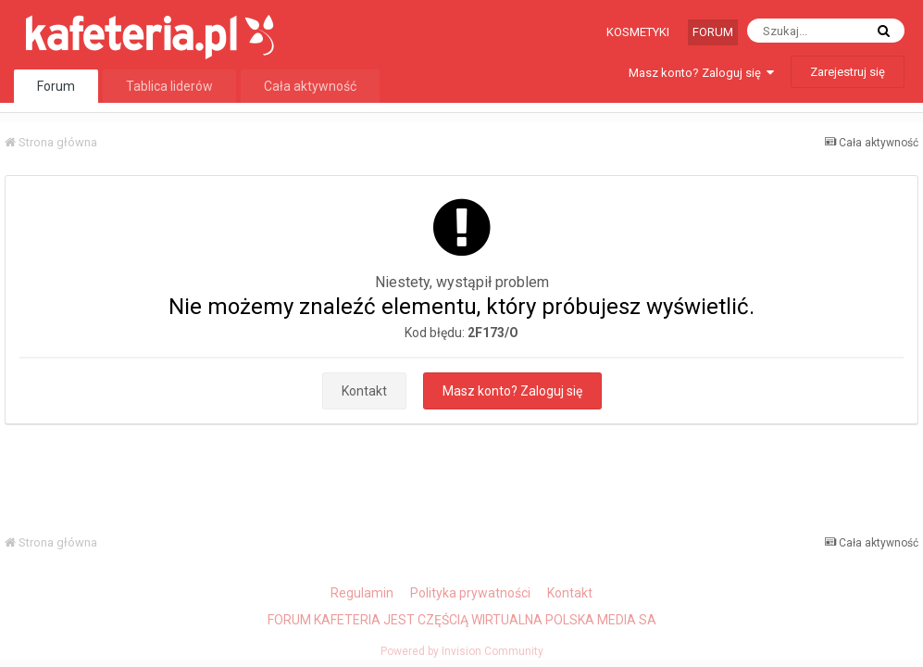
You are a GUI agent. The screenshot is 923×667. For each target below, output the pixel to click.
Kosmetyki (637, 32)
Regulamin (362, 592)
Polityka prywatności (470, 592)
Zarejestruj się (847, 72)
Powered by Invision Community (461, 651)
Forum (712, 32)
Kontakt (364, 391)
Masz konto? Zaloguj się (701, 73)
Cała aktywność (310, 86)
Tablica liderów (169, 86)
